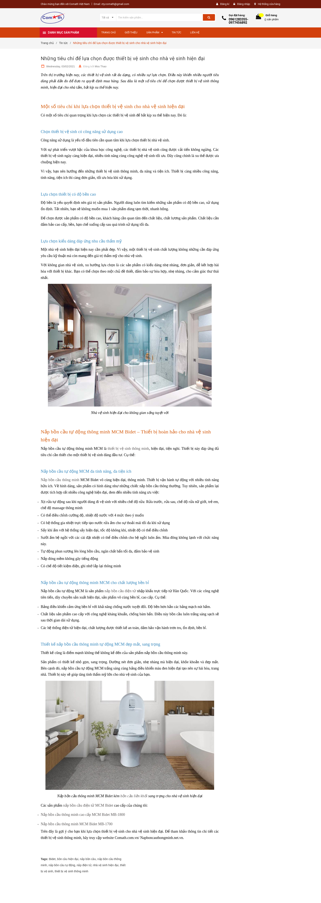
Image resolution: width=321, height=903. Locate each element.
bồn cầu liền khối (133, 796)
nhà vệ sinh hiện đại (105, 865)
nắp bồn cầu (88, 859)
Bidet (52, 859)
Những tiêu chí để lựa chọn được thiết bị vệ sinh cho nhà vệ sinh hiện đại (123, 58)
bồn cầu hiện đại (67, 859)
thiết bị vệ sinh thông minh (127, 448)
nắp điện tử (84, 865)
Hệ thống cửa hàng (269, 4)
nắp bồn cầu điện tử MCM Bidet (88, 805)
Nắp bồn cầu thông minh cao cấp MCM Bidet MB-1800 (83, 815)
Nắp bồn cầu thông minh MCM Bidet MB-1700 (77, 824)
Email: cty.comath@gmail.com (111, 4)
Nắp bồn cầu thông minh (60, 480)
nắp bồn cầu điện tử (120, 591)
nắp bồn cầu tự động (62, 865)
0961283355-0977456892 (238, 21)
